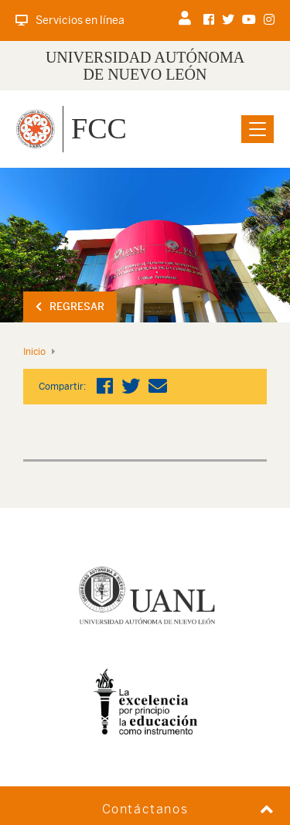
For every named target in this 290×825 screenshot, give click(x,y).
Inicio (34, 351)
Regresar (70, 306)
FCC (99, 128)
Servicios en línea (70, 20)
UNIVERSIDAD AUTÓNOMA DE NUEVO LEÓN (145, 66)
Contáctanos (145, 809)
